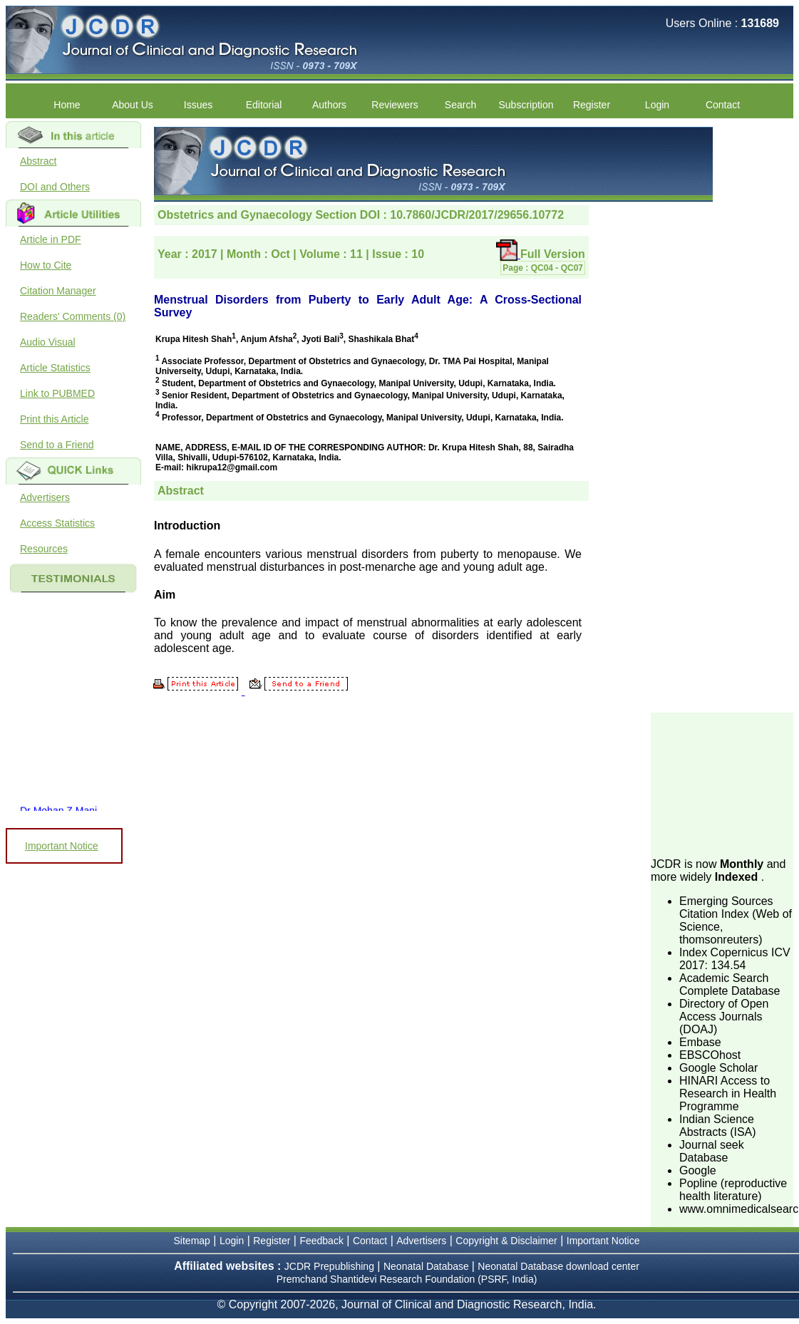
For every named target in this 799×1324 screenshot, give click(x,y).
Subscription (525, 104)
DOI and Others (55, 186)
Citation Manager (58, 290)
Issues (198, 104)
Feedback (321, 1240)
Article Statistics (55, 367)
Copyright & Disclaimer (506, 1240)
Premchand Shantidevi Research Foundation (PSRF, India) (407, 1279)
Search (460, 104)
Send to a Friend (57, 444)
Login (657, 104)
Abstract (38, 161)
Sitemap (192, 1240)
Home (66, 104)
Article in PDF (50, 239)
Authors (329, 104)
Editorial (264, 104)
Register (591, 104)
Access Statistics (57, 523)
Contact (723, 104)
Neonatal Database (427, 1266)
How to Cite (45, 265)
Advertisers (45, 497)
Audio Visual (48, 342)
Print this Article (54, 419)
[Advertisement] (722, 784)
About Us (132, 104)
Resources (44, 548)
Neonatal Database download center (558, 1266)
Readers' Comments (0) (72, 316)
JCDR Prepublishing (329, 1266)
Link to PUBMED (57, 393)
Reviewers (394, 104)
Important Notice (61, 846)
